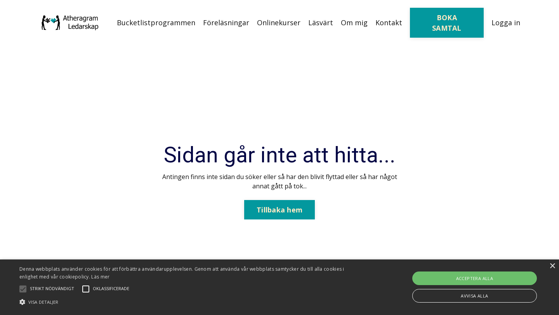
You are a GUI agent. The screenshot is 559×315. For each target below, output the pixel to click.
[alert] (279, 287)
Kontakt (388, 22)
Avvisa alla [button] (474, 296)
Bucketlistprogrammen (156, 22)
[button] (188, 302)
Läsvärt (320, 22)
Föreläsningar (226, 22)
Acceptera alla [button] (474, 278)
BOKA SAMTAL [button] (447, 23)
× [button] (552, 266)
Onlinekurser (278, 22)
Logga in (505, 22)
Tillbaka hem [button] (279, 209)
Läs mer (100, 276)
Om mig (354, 22)
